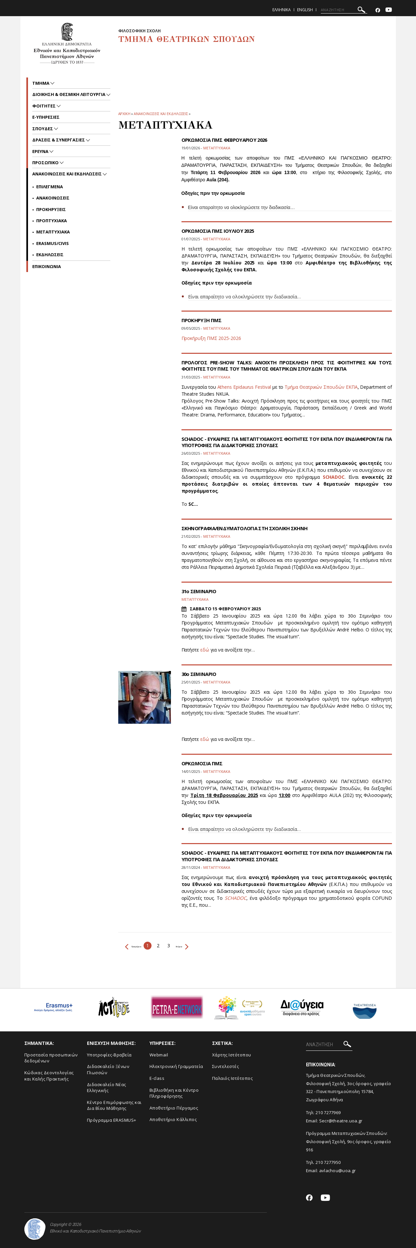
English (305, 10)
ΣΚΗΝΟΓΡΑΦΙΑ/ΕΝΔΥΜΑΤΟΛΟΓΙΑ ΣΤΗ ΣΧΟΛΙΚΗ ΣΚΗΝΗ (248, 528)
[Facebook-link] (377, 10)
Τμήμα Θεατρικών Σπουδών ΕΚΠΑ (321, 387)
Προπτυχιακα (51, 221)
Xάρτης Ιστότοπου (231, 1055)
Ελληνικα (281, 10)
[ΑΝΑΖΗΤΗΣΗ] (344, 10)
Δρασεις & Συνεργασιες (59, 140)
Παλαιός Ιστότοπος (232, 1078)
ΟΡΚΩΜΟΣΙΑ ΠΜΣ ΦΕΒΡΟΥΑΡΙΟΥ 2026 (227, 139)
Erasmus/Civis (52, 243)
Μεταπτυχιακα (53, 232)
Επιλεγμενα (49, 187)
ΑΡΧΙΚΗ (124, 113)
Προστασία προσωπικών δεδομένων (51, 1058)
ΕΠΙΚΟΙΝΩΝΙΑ (46, 266)
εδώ (204, 650)
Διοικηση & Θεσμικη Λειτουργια (69, 94)
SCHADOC (334, 477)
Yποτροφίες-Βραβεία (109, 1055)
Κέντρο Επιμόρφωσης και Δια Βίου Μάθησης (114, 1105)
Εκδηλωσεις (50, 255)
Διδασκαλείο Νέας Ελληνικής (106, 1087)
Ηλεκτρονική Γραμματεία (176, 1066)
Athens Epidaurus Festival (244, 387)
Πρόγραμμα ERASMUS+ (111, 1120)
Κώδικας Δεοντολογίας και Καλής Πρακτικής (49, 1076)
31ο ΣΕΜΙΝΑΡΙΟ (200, 591)
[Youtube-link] (388, 10)
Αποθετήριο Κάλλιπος (173, 1119)
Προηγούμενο (143, 945)
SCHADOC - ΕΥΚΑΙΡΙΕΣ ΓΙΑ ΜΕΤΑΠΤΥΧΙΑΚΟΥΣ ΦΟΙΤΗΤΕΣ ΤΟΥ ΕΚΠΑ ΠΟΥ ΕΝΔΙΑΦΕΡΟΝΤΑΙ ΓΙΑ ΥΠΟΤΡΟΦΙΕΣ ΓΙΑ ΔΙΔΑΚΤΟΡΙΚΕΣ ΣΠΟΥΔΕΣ (286, 442)
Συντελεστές (225, 1066)
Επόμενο (208, 945)
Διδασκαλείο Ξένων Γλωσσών (108, 1069)
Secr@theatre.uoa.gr (341, 1121)
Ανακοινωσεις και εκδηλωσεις (161, 113)
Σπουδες (43, 129)
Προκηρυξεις (51, 209)
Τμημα (41, 83)
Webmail (159, 1055)
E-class (157, 1078)
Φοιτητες (44, 106)
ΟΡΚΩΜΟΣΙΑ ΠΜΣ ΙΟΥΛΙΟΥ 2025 (219, 230)
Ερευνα (40, 151)
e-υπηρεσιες (46, 117)
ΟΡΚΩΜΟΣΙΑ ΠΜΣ (203, 763)
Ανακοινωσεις (52, 198)
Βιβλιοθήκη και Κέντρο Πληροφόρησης (174, 1093)
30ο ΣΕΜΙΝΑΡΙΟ (200, 674)
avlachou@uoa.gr (337, 1170)
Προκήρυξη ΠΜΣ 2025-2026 (211, 338)
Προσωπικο (46, 163)
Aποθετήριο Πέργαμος (174, 1108)
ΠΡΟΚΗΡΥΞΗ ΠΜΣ (202, 320)
